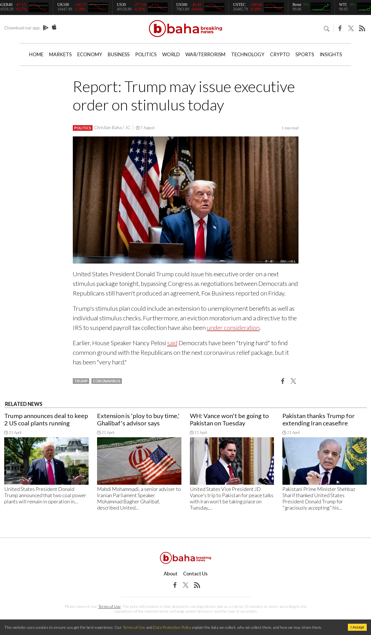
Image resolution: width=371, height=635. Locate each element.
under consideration (233, 327)
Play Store (46, 28)
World (171, 54)
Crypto (280, 54)
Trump (81, 381)
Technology (247, 54)
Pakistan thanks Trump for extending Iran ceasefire (318, 419)
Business (118, 54)
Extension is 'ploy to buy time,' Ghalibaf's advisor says (138, 419)
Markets (60, 54)
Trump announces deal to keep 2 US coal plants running (46, 419)
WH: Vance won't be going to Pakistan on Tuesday (229, 419)
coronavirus (106, 381)
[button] (282, 380)
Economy (89, 54)
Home (36, 54)
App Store (54, 27)
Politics (146, 54)
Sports (304, 54)
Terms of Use (109, 606)
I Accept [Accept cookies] (357, 627)
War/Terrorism (205, 54)
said (172, 343)
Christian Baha (108, 127)
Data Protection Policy (172, 627)
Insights (331, 54)
